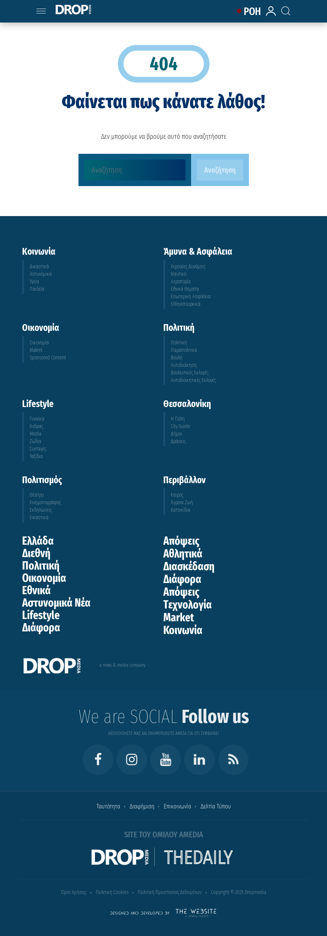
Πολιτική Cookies (112, 892)
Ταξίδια (36, 456)
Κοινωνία (182, 630)
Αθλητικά (182, 553)
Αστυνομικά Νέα (56, 603)
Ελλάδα (38, 541)
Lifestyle (41, 615)
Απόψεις (181, 541)
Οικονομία (39, 343)
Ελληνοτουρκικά (185, 304)
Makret (36, 350)
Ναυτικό (178, 274)
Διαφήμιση (142, 806)
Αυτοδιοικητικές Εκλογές (193, 380)
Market (178, 617)
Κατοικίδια (180, 510)
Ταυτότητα (108, 806)
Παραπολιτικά (184, 350)
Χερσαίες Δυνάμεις (188, 266)
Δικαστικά (39, 266)
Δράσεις (178, 441)
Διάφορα (41, 627)
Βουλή (176, 358)
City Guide (180, 426)
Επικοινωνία (177, 806)
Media (35, 434)
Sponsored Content (48, 358)
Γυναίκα (37, 419)
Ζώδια (35, 441)
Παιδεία (37, 289)
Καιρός (177, 495)
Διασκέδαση (188, 566)
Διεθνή (36, 553)
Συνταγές (38, 449)
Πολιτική (179, 343)
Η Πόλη (178, 419)
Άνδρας (36, 426)
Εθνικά (36, 590)
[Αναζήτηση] (134, 170)
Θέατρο (37, 495)
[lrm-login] (272, 15)
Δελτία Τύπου (215, 806)
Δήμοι (176, 434)
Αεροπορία (181, 281)
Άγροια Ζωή (182, 502)
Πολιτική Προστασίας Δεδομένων (170, 892)
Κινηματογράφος (45, 502)
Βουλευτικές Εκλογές (189, 373)
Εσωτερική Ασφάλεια (191, 296)
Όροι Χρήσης (73, 892)
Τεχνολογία (187, 604)
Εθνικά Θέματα (185, 289)
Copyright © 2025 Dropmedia (238, 892)
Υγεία (34, 281)
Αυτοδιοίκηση (184, 365)
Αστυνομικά (41, 274)
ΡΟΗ (252, 11)
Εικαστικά (39, 517)
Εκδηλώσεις (41, 510)
